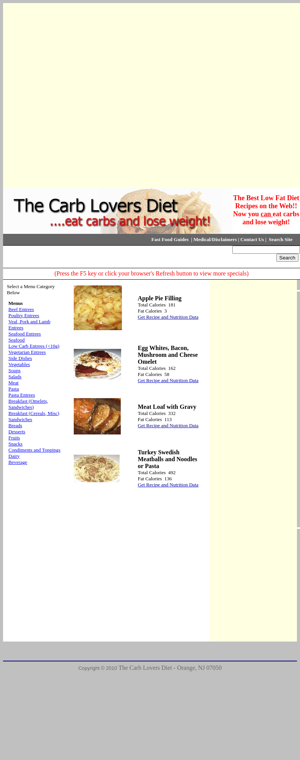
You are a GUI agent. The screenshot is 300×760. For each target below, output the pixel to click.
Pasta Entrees (21, 395)
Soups (14, 370)
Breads (15, 425)
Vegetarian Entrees (27, 352)
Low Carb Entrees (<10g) (33, 346)
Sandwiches (20, 419)
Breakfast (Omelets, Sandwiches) (28, 404)
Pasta (13, 389)
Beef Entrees (21, 309)
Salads (14, 376)
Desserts (16, 431)
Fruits (14, 438)
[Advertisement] (91, 94)
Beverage (17, 462)
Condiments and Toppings (34, 450)
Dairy (14, 456)
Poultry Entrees (23, 315)
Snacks (15, 444)
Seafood (16, 340)
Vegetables (19, 364)
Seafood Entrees (24, 334)
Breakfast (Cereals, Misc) (33, 413)
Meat (13, 383)
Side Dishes (20, 358)
